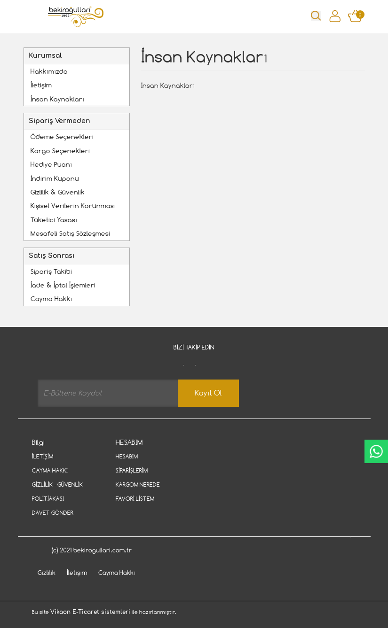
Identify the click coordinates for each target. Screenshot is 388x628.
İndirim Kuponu (55, 178)
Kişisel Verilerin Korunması (73, 205)
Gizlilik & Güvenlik (58, 192)
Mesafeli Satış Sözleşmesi (70, 233)
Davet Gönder (52, 512)
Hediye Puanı (51, 164)
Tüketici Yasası (54, 220)
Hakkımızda (49, 71)
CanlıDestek (376, 451)
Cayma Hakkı (51, 298)
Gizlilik (46, 572)
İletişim (41, 85)
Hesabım (127, 456)
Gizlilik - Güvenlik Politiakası (57, 491)
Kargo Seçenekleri (60, 151)
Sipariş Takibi (51, 271)
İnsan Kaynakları (57, 99)
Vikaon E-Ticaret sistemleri (90, 612)
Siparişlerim (132, 470)
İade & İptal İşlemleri (63, 285)
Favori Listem (135, 498)
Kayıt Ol (208, 392)
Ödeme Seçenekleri (62, 136)
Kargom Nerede (138, 484)
